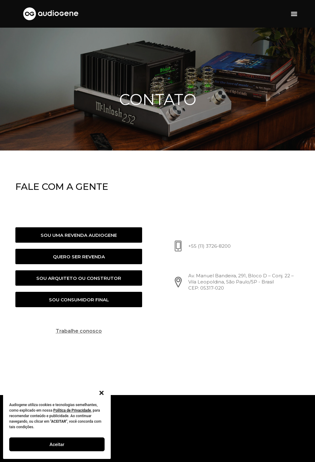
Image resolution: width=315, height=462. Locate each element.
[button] (101, 393)
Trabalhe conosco (77, 331)
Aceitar (57, 444)
